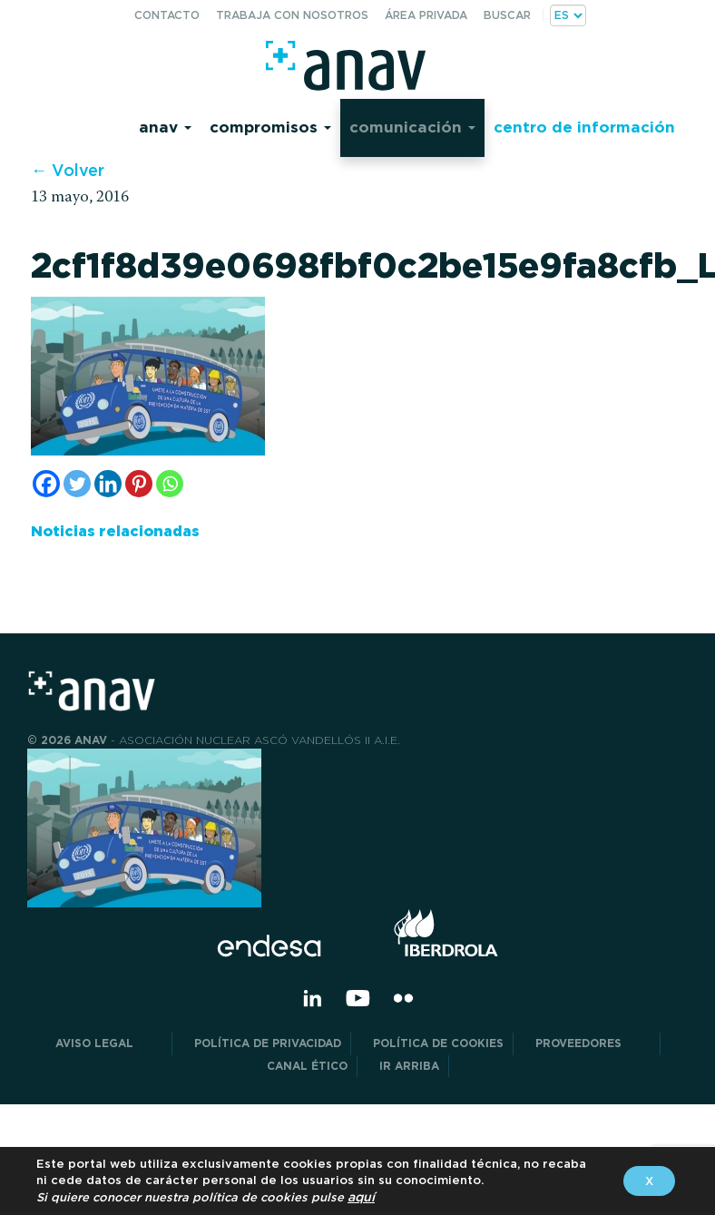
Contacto (167, 15)
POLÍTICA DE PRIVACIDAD (267, 1043)
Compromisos (270, 126)
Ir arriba (409, 1066)
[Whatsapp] (169, 483)
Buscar (507, 15)
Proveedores (593, 1043)
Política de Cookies (438, 1043)
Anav (165, 126)
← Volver (67, 170)
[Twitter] (77, 483)
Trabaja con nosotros (292, 15)
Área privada (426, 15)
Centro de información (584, 126)
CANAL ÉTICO (307, 1066)
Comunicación (412, 126)
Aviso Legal (108, 1043)
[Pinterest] (138, 483)
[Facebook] (46, 483)
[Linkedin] (108, 483)
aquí (361, 1197)
